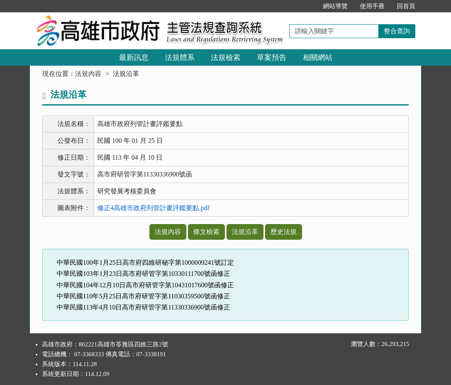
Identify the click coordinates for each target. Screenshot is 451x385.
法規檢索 (225, 57)
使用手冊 (372, 6)
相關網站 (317, 57)
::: (308, 6)
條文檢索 (206, 231)
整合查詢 (397, 31)
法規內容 (88, 73)
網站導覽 (335, 6)
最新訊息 (134, 57)
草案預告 (271, 57)
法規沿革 (245, 231)
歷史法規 (283, 231)
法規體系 (180, 57)
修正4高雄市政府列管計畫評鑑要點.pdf (153, 207)
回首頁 (406, 6)
